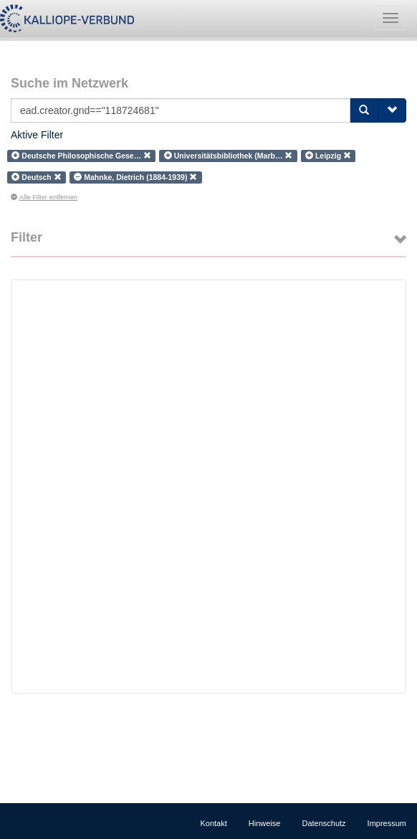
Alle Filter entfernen (44, 197)
